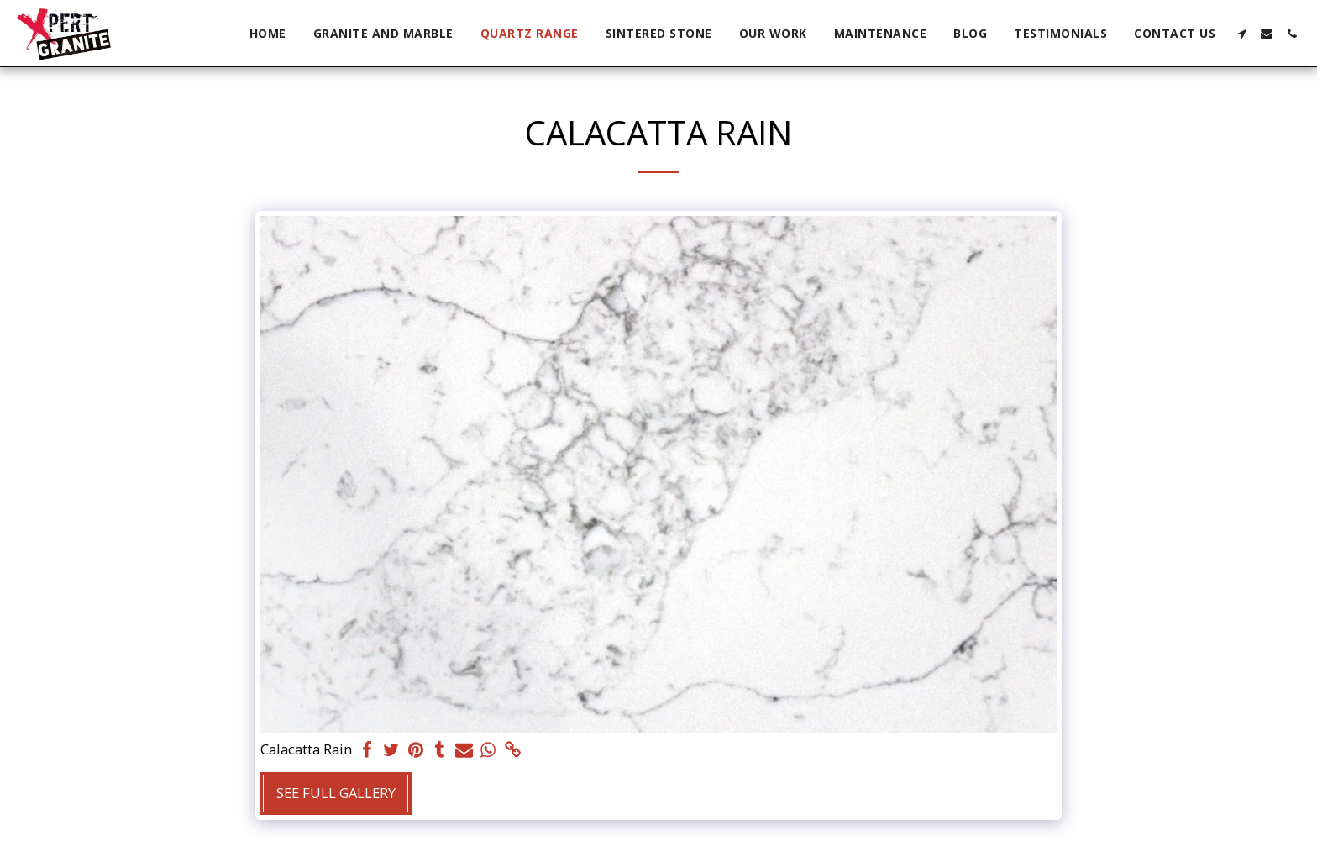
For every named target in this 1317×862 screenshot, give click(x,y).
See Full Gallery (336, 792)
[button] (1241, 33)
